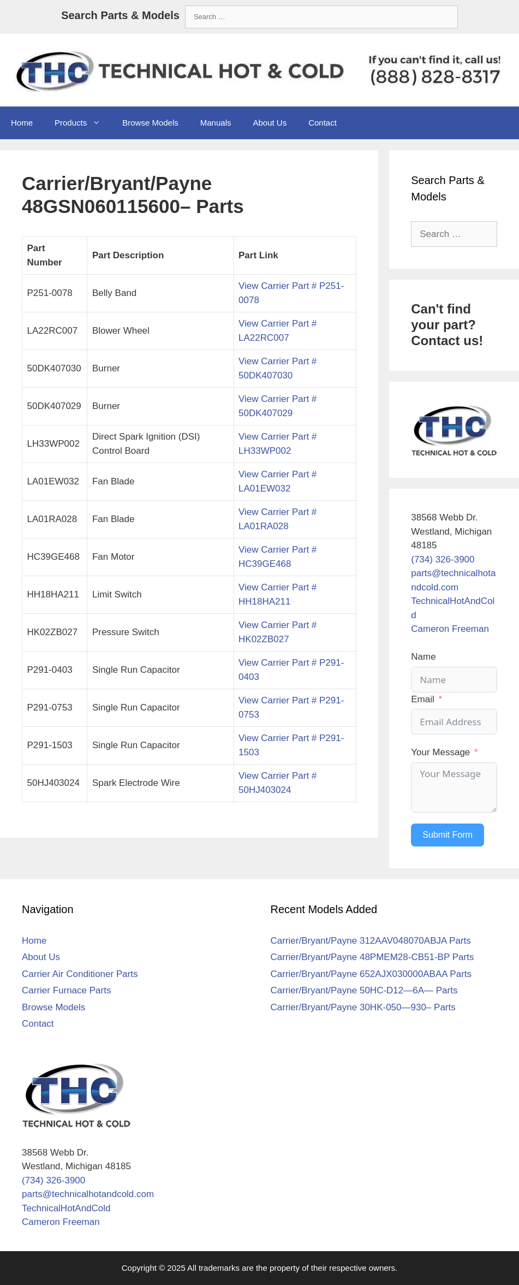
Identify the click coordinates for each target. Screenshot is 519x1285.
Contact (322, 122)
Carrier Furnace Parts (66, 990)
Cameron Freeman (450, 629)
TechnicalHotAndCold (66, 1208)
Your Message (440, 752)
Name (423, 657)
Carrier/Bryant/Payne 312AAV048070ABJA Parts (371, 940)
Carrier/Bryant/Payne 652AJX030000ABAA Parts (371, 974)
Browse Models (150, 122)
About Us (270, 122)
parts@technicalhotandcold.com (88, 1194)
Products (83, 122)
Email (422, 699)
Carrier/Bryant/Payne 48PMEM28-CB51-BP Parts (372, 957)
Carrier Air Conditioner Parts (80, 974)
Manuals (215, 122)
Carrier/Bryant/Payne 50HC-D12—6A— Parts (364, 990)
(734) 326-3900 (442, 559)
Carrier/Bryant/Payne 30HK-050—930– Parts (363, 1007)
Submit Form (447, 834)
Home (22, 122)
